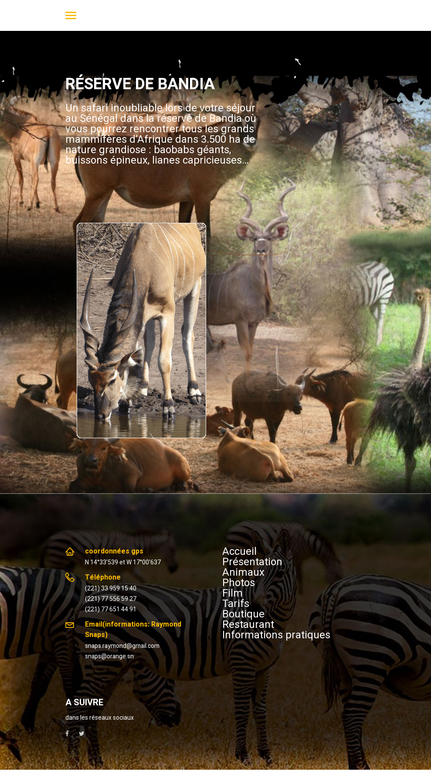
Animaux (243, 572)
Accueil (239, 551)
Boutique (243, 614)
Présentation (252, 562)
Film (232, 593)
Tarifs (235, 603)
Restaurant (248, 624)
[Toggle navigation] (70, 16)
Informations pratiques (276, 635)
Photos (238, 583)
